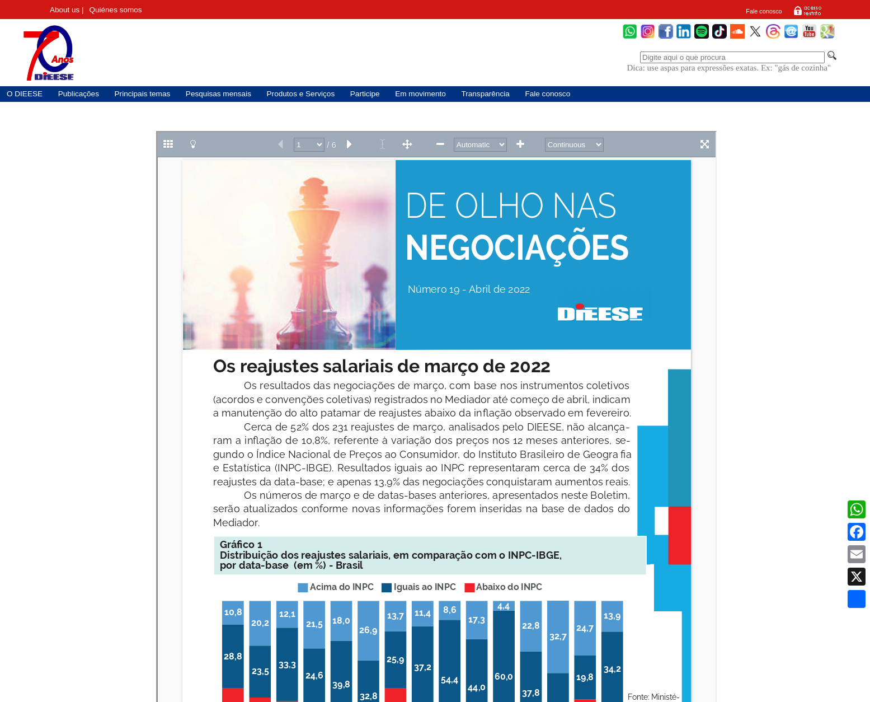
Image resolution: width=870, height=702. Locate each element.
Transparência (485, 94)
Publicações (78, 94)
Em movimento (420, 94)
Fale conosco (764, 11)
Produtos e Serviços (301, 94)
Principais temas (143, 94)
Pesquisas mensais (218, 94)
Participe (365, 94)
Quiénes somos (116, 10)
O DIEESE (25, 94)
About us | (67, 10)
